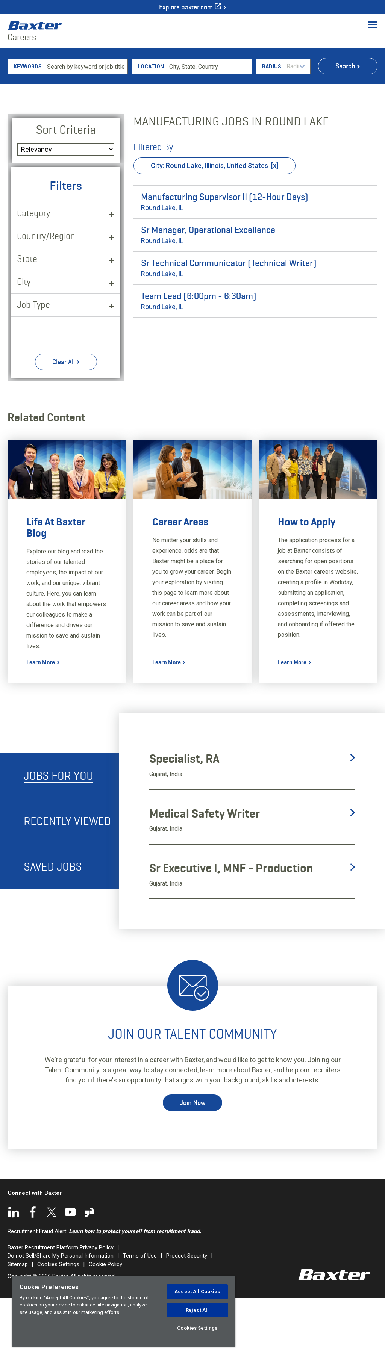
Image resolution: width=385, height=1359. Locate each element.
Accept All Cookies (197, 1291)
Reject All (197, 1310)
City (23, 342)
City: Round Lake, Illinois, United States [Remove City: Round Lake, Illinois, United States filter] (209, 226)
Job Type (33, 365)
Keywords (28, 127)
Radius (271, 127)
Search (345, 127)
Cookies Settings (197, 1328)
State (27, 319)
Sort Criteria (66, 190)
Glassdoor (89, 1273)
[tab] (59, 836)
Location (151, 127)
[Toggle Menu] (372, 24)
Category (33, 273)
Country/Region (46, 296)
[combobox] (209, 127)
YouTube (70, 1273)
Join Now (192, 1163)
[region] (123, 1311)
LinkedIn (14, 1273)
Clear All (63, 423)
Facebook (32, 1273)
